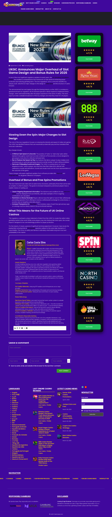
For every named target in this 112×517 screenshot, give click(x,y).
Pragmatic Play (13, 175)
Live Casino (42, 405)
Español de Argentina (20, 445)
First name (84, 397)
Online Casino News (27, 9)
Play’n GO (59, 173)
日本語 (14, 401)
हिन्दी (13, 421)
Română (15, 439)
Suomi (14, 411)
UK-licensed (31, 228)
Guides (95, 3)
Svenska (15, 431)
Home (22, 3)
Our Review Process (68, 3)
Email (83, 404)
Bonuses (57, 3)
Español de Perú (18, 457)
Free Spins (33, 204)
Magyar (15, 453)
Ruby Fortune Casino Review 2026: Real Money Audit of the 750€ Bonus (45, 460)
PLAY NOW (89, 59)
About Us (48, 9)
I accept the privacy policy (90, 411)
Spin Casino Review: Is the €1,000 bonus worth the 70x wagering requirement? (46, 399)
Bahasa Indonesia (18, 425)
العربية (14, 397)
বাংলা (13, 423)
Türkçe (14, 409)
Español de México (19, 429)
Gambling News (28, 65)
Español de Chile (18, 447)
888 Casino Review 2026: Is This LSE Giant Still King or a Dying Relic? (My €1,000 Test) (46, 445)
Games (50, 3)
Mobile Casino (43, 465)
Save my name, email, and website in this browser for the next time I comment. (36, 366)
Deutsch (15, 403)
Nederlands (16, 415)
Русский (14, 419)
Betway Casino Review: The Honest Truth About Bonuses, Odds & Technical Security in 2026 (46, 415)
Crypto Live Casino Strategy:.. (69, 427)
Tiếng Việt (15, 443)
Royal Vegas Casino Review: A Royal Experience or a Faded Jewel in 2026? (46, 430)
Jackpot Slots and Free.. (69, 405)
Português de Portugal (20, 451)
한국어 (14, 399)
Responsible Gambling (83, 3)
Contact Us (57, 9)
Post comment (63, 370)
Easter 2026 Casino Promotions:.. (67, 395)
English (14, 393)
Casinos (44, 3)
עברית (14, 413)
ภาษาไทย (15, 441)
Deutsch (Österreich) (20, 459)
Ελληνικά (15, 405)
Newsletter (39, 9)
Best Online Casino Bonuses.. (69, 436)
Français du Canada (19, 435)
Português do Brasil (19, 427)
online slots (49, 83)
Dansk (14, 437)
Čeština (14, 449)
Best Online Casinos (32, 3)
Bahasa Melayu (17, 455)
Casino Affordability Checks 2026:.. (68, 416)
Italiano (15, 407)
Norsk (14, 433)
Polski (14, 417)
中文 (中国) (16, 395)
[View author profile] (20, 247)
